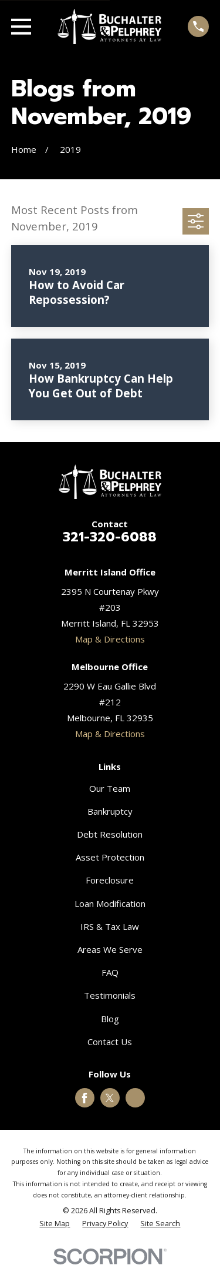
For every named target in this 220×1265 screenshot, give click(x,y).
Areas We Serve (110, 949)
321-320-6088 (110, 537)
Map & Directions (110, 639)
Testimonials (110, 995)
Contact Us (109, 1042)
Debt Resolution (110, 834)
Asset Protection (110, 857)
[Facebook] (84, 1098)
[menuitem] (54, 1224)
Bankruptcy (110, 811)
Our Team (109, 788)
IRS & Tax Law (109, 926)
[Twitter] (109, 1098)
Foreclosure (110, 880)
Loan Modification (110, 903)
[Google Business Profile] (135, 1098)
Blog (110, 1019)
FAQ (110, 972)
